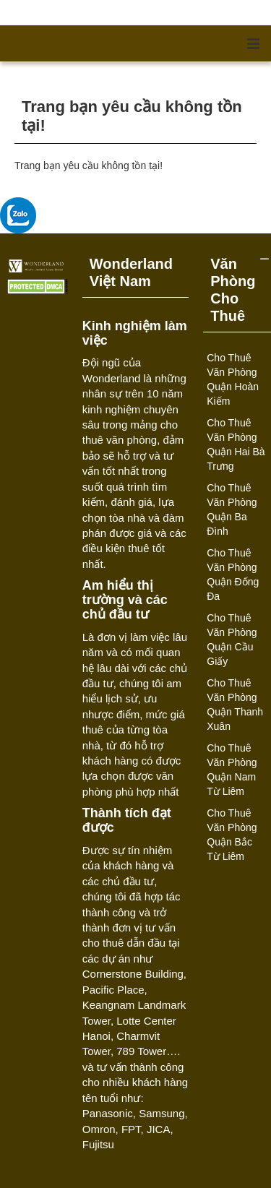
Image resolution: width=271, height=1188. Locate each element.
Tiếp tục (238, 178)
